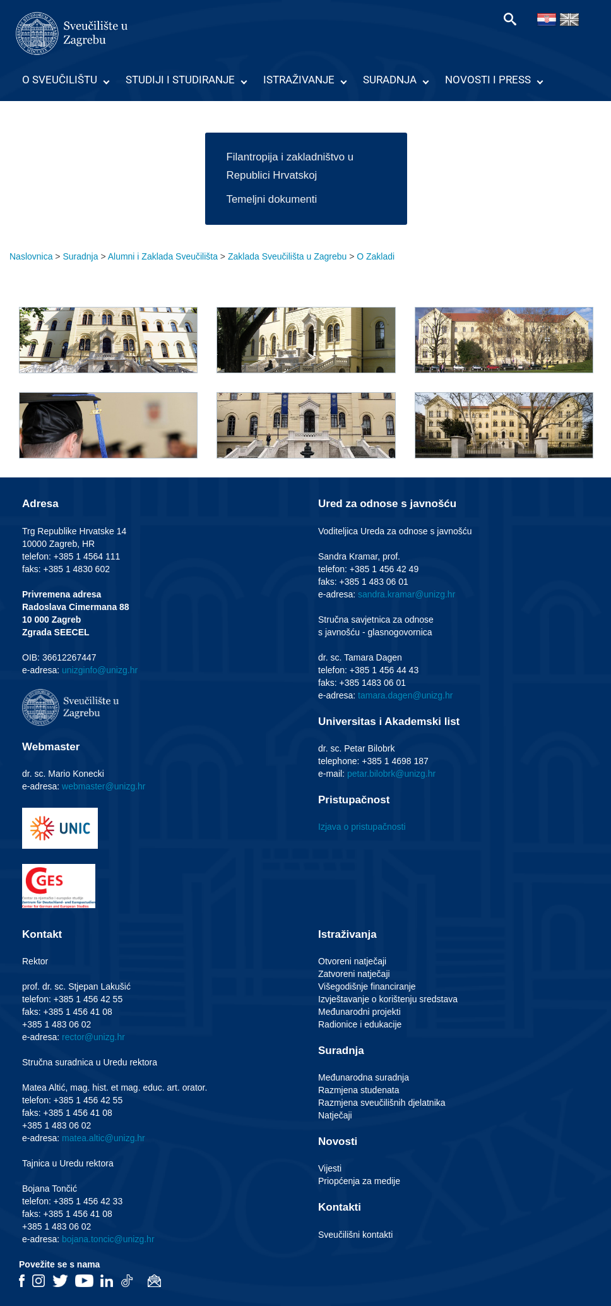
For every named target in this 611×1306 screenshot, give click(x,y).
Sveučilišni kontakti (355, 1235)
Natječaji (335, 1115)
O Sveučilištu (59, 79)
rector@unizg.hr (93, 1037)
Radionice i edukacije (359, 1024)
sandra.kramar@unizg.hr (406, 594)
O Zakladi (375, 256)
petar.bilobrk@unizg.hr (391, 774)
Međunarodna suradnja (363, 1077)
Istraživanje (299, 79)
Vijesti (329, 1168)
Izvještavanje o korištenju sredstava (388, 999)
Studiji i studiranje (180, 79)
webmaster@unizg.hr (104, 786)
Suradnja (390, 79)
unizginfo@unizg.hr (100, 670)
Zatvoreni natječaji (354, 974)
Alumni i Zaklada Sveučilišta (163, 256)
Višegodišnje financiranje (367, 986)
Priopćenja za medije (359, 1181)
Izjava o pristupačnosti (362, 827)
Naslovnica (30, 256)
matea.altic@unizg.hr (103, 1138)
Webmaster (51, 747)
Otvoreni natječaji (352, 961)
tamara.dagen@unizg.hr (405, 695)
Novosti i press (488, 79)
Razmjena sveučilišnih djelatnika (382, 1103)
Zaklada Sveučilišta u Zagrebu (287, 256)
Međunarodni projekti (359, 1012)
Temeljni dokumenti (272, 199)
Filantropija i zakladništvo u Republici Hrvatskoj (290, 166)
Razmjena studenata (358, 1090)
